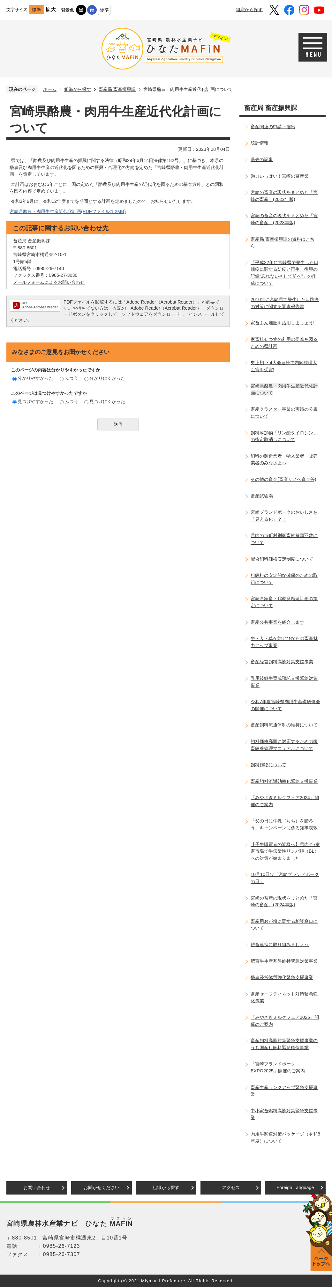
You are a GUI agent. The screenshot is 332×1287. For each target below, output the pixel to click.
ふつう (69, 378)
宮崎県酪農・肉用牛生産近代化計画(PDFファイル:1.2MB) (68, 211)
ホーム (50, 89)
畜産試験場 (262, 495)
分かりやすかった (32, 378)
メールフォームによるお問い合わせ (49, 282)
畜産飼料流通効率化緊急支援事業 (284, 781)
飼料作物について (268, 764)
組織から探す (249, 9)
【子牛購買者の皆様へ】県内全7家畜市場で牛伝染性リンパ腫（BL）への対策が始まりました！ (285, 851)
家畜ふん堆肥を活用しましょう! (282, 322)
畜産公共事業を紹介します (277, 622)
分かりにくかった (104, 378)
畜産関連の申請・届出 (273, 126)
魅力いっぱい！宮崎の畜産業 (280, 176)
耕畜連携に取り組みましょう (280, 944)
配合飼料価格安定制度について (282, 559)
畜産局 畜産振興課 (117, 89)
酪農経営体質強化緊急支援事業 (282, 977)
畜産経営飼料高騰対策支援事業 (282, 661)
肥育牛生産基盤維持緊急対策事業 (284, 961)
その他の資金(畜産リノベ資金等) (283, 479)
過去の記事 (262, 159)
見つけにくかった (104, 401)
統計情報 (259, 142)
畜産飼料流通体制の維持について (284, 724)
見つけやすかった (32, 401)
